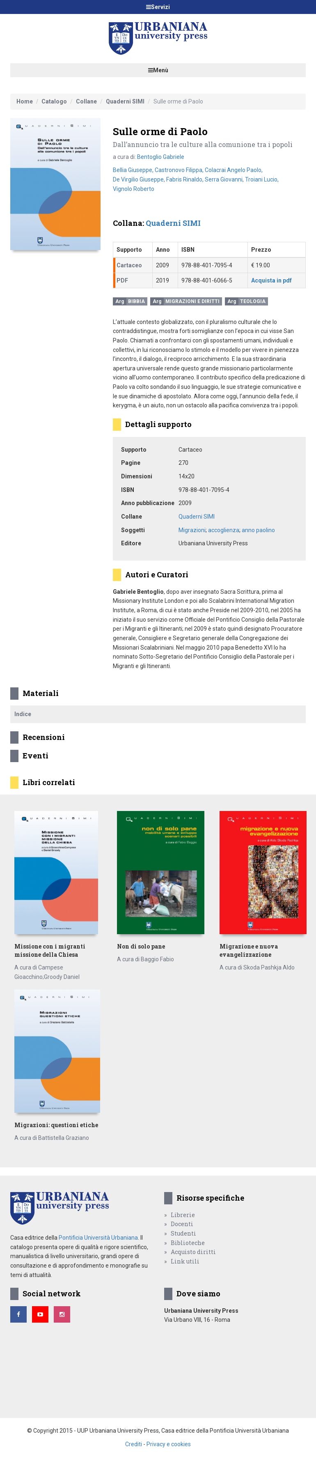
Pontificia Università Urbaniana (98, 1237)
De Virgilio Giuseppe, (139, 179)
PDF (122, 280)
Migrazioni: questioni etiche (56, 1125)
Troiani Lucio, (262, 179)
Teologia (253, 301)
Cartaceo (129, 265)
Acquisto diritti (193, 1252)
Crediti (133, 1444)
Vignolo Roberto (133, 189)
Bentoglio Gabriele (160, 157)
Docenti (182, 1224)
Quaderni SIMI (125, 101)
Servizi (158, 7)
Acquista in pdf (271, 280)
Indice (22, 714)
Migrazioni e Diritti (192, 301)
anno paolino (258, 530)
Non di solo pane (141, 946)
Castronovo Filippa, (180, 170)
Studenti (183, 1233)
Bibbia (136, 301)
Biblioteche (188, 1243)
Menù (158, 70)
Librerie (183, 1215)
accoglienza (223, 530)
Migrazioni (192, 530)
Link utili (185, 1261)
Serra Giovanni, (225, 179)
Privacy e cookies (169, 1444)
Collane (86, 101)
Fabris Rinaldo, (185, 179)
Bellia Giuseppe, (134, 170)
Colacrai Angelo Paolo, (234, 170)
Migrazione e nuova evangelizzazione (249, 950)
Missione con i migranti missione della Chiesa (49, 950)
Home (24, 101)
